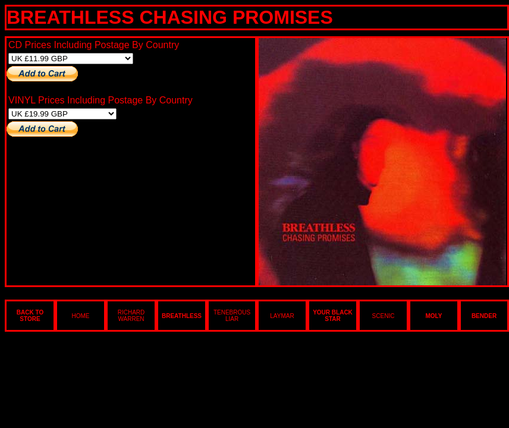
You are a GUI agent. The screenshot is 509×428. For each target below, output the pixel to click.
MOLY (434, 316)
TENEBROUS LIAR (231, 315)
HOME (81, 316)
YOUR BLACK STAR (333, 315)
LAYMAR (282, 316)
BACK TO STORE (30, 315)
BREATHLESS (182, 316)
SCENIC (383, 316)
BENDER (484, 316)
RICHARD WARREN (131, 315)
